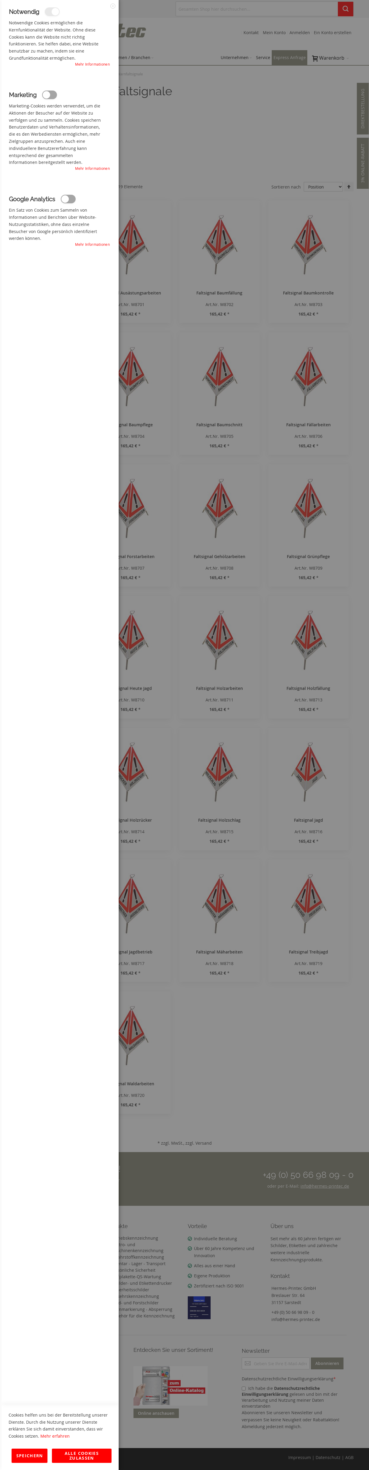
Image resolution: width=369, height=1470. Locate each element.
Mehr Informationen (92, 64)
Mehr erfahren (55, 1436)
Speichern (29, 1455)
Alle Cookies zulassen (82, 1455)
